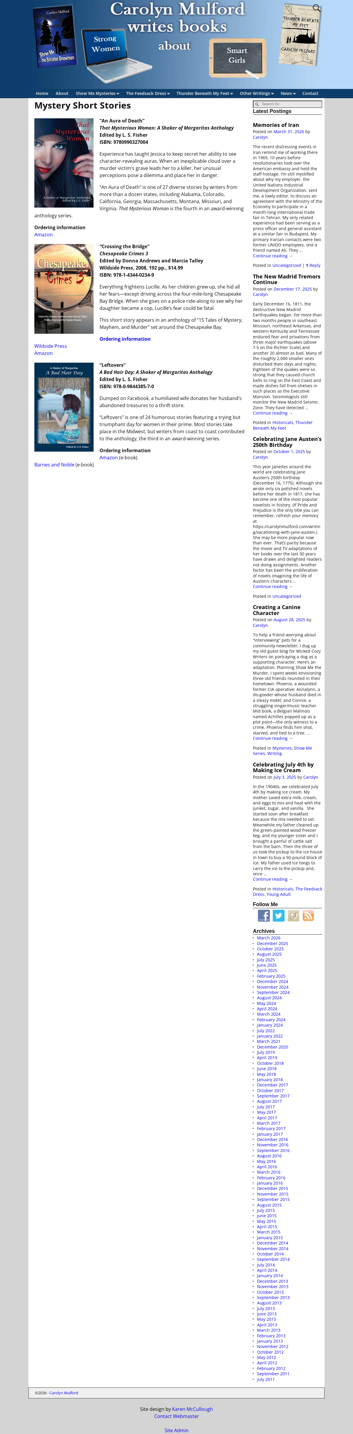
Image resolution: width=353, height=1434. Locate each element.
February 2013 (271, 1336)
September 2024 (273, 992)
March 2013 (268, 1330)
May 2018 (266, 1074)
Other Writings (258, 93)
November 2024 (272, 987)
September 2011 (273, 1373)
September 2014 (273, 1259)
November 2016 (272, 1145)
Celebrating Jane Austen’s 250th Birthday (287, 441)
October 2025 (270, 949)
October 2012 (270, 1352)
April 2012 (267, 1363)
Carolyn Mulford (63, 1392)
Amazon (43, 234)
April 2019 (267, 1057)
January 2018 (270, 1079)
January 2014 (270, 1275)
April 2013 (267, 1325)
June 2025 (267, 965)
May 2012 (266, 1357)
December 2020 (272, 1047)
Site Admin (177, 1430)
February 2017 (271, 1128)
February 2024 (271, 1019)
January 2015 (270, 1237)
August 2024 (269, 997)
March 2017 (268, 1123)
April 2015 (267, 1226)
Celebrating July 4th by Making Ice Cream (283, 767)
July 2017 (266, 1107)
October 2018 (270, 1063)
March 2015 (268, 1232)
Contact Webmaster (176, 1416)
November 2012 (272, 1346)
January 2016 (270, 1183)
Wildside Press (50, 346)
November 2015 (272, 1194)
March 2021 (268, 1041)
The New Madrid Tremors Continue (286, 279)
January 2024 (270, 1025)
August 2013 (269, 1303)
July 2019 (266, 1052)
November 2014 (272, 1248)
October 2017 (270, 1090)
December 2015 (272, 1188)
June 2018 (267, 1068)
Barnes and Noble (54, 464)
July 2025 (266, 960)
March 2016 (268, 1172)
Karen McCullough (192, 1409)
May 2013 (266, 1319)
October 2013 (270, 1292)
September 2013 (273, 1297)
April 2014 (267, 1270)
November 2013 (272, 1286)
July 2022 (266, 1030)
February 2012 (271, 1368)
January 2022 (270, 1036)
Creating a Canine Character (277, 609)
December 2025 (272, 943)
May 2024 (266, 1003)
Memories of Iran (276, 124)
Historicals (282, 422)
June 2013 (267, 1314)
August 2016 (269, 1156)
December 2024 (272, 981)
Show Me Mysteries (99, 93)
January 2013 (270, 1341)
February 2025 (271, 976)
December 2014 (272, 1243)
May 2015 (266, 1221)
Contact (310, 93)
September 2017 (273, 1096)
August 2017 (269, 1101)
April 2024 (267, 1008)
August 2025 (269, 954)
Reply (313, 265)
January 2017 (270, 1134)
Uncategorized (286, 265)
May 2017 (266, 1112)
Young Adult (279, 894)
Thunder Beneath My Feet (205, 93)
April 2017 (267, 1118)
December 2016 (272, 1139)
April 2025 (267, 970)
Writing (274, 753)
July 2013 (266, 1308)
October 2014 (270, 1254)
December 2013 (272, 1281)
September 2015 (273, 1199)
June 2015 (267, 1215)
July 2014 (266, 1265)
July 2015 (266, 1210)
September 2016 (273, 1150)
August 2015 (269, 1205)
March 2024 (268, 1014)
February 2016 (271, 1177)
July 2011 (266, 1379)
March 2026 (268, 938)
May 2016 (266, 1161)
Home (42, 93)
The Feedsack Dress (149, 93)
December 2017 (272, 1085)
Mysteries (282, 748)
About (62, 93)
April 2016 (267, 1166)
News (289, 93)
